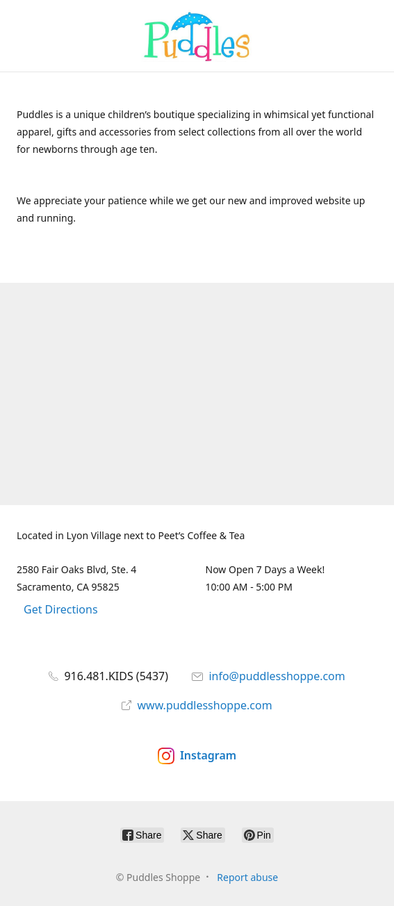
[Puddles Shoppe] (197, 36)
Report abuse (247, 877)
